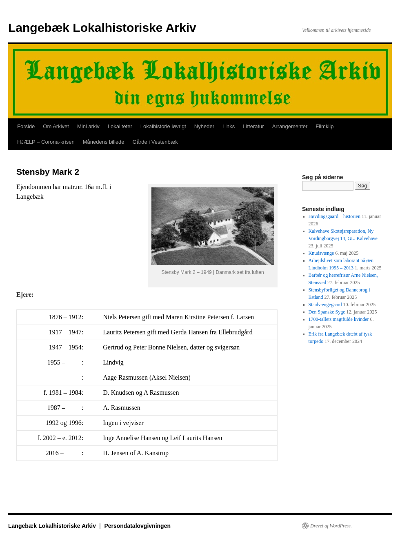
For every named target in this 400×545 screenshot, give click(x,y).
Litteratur (253, 126)
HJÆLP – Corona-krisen (46, 142)
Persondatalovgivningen (137, 526)
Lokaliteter (120, 126)
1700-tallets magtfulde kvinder (339, 319)
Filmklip (324, 126)
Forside (26, 126)
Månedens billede (103, 142)
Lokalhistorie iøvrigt (163, 126)
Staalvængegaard (325, 304)
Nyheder (204, 126)
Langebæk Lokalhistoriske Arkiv (102, 27)
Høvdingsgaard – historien (334, 216)
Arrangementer (290, 126)
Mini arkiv (88, 126)
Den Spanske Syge (327, 312)
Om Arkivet (56, 126)
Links (228, 126)
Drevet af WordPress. (331, 526)
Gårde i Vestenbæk (155, 142)
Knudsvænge (321, 253)
